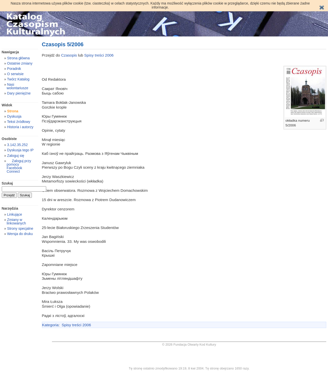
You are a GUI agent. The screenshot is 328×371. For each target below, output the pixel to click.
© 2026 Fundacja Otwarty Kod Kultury (189, 344)
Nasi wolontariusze (17, 86)
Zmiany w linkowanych (16, 221)
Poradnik (14, 69)
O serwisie (15, 74)
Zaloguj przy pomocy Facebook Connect (19, 166)
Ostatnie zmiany (19, 63)
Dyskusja (14, 116)
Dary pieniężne (19, 93)
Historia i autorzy (20, 127)
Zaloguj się (15, 156)
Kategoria (50, 325)
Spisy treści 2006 (99, 55)
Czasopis (69, 55)
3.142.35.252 (17, 145)
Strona (12, 111)
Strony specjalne (20, 228)
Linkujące (14, 214)
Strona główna (18, 58)
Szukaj (7, 183)
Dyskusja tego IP (20, 150)
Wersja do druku (20, 234)
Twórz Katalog (18, 79)
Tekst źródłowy (18, 122)
